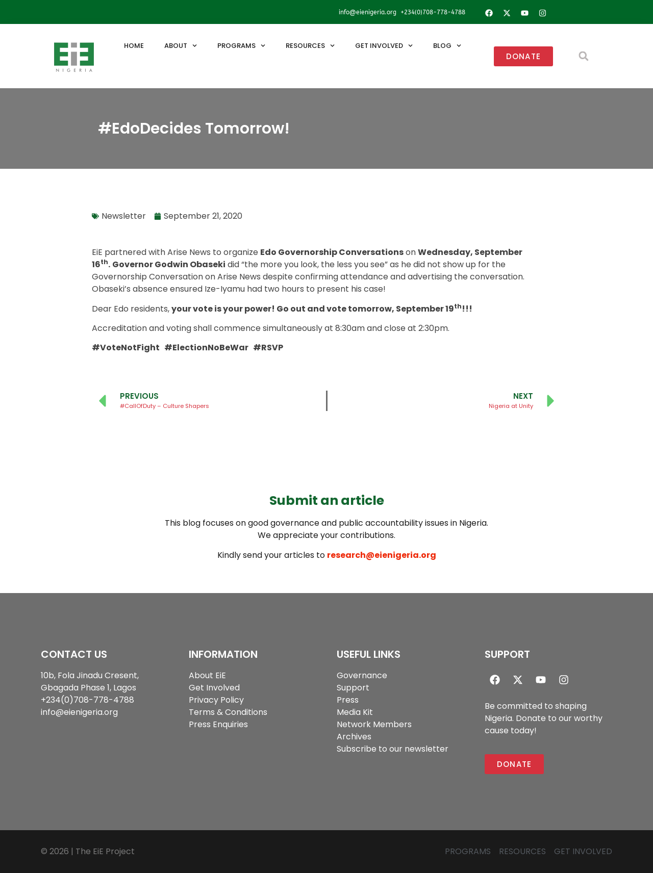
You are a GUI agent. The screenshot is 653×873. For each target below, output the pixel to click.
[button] (583, 56)
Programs (241, 45)
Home (134, 45)
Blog (447, 45)
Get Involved (384, 45)
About (180, 45)
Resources (310, 45)
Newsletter (124, 216)
